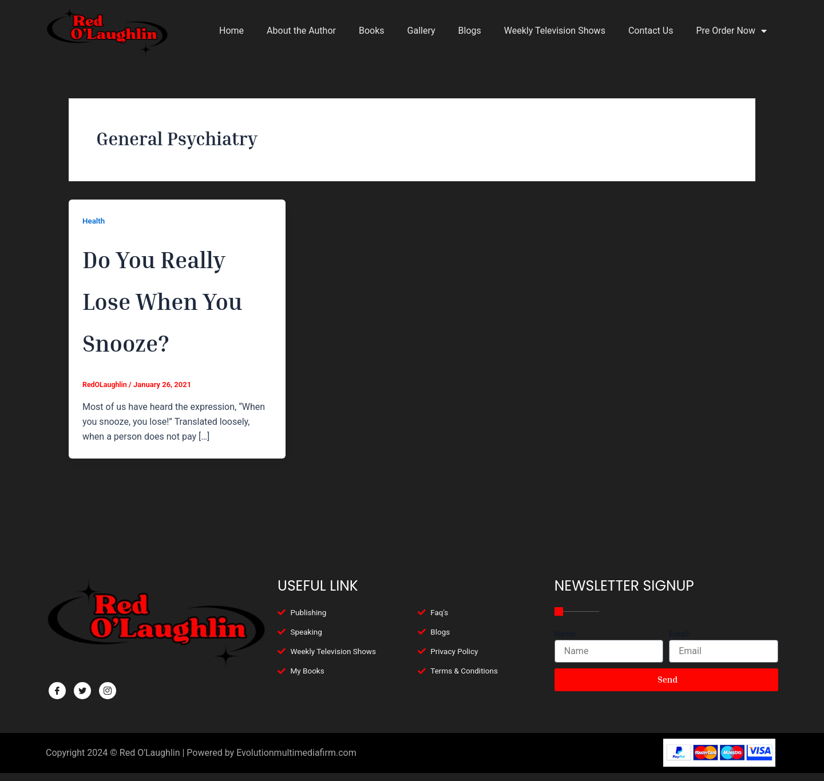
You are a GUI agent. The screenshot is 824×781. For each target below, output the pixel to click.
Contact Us (651, 30)
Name (565, 634)
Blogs (469, 30)
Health (94, 220)
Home (231, 30)
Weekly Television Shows (554, 30)
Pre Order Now (731, 31)
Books (372, 30)
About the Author (301, 30)
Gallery (421, 30)
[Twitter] (82, 690)
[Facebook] (57, 690)
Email (679, 634)
